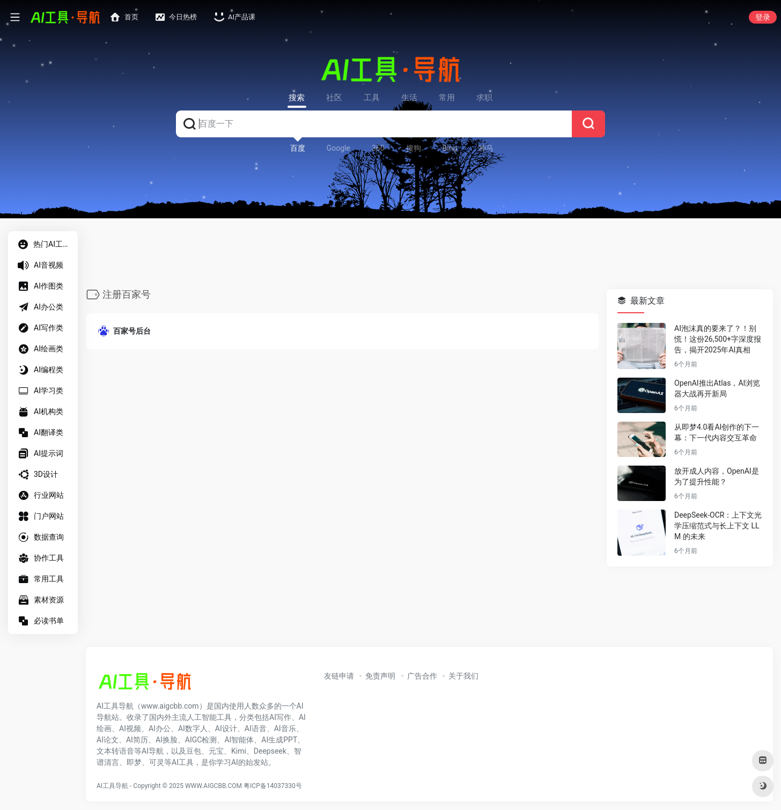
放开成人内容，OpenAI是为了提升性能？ (716, 477)
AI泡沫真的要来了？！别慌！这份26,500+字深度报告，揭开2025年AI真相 (717, 340)
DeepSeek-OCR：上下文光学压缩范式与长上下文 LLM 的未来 (718, 526)
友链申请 (339, 676)
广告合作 (422, 676)
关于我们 (463, 676)
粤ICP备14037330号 (273, 786)
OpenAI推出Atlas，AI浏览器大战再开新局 (717, 389)
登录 (762, 17)
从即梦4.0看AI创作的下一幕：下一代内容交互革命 (716, 433)
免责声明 (380, 676)
